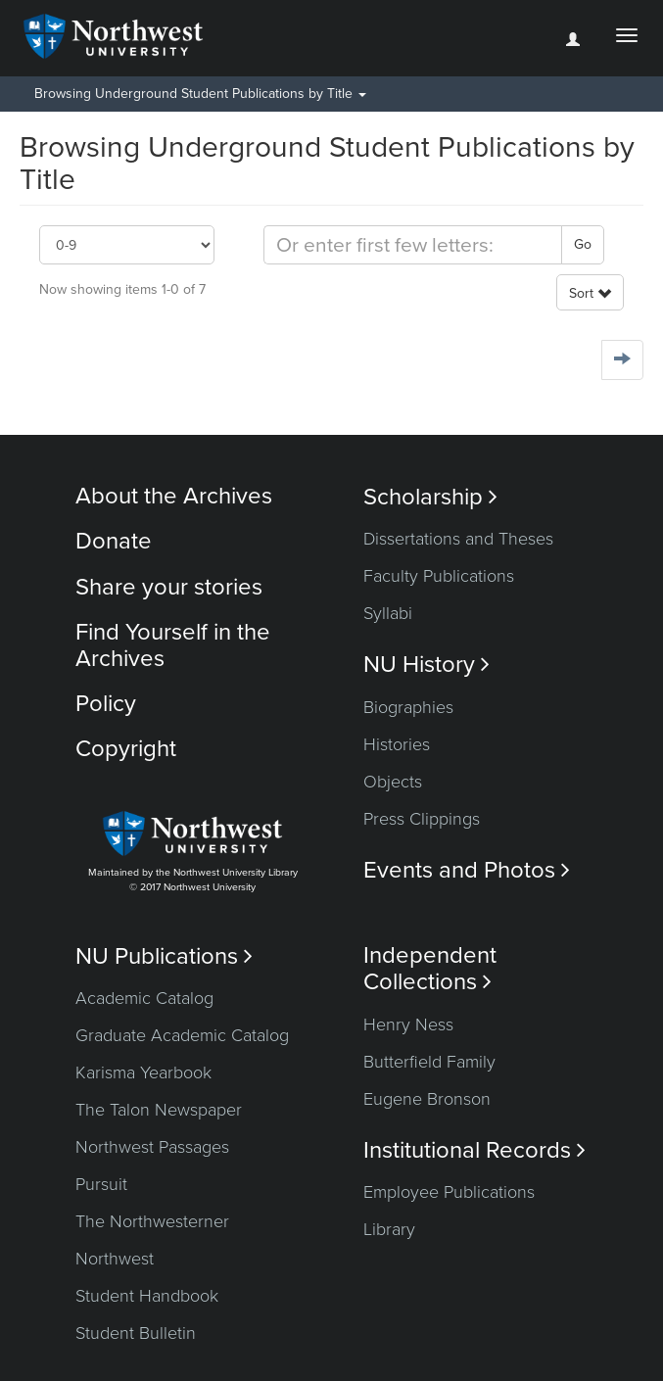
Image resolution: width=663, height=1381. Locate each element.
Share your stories (168, 587)
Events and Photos (466, 870)
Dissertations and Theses (458, 538)
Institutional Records (474, 1150)
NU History (426, 664)
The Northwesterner (152, 1221)
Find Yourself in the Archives (172, 645)
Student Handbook (146, 1296)
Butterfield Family (429, 1061)
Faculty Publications (438, 576)
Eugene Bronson (427, 1099)
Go (583, 244)
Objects (392, 781)
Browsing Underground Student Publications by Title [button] (200, 93)
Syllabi (387, 613)
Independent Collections (430, 968)
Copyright (125, 749)
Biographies (408, 707)
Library (389, 1229)
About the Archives (173, 496)
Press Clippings (421, 819)
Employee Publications (449, 1192)
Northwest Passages (152, 1147)
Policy (105, 704)
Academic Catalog (144, 998)
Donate (113, 541)
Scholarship (430, 497)
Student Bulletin (135, 1333)
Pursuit (101, 1184)
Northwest (114, 1258)
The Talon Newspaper (158, 1109)
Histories (396, 744)
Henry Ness (408, 1024)
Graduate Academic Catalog (182, 1035)
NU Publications (164, 956)
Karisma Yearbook (143, 1072)
